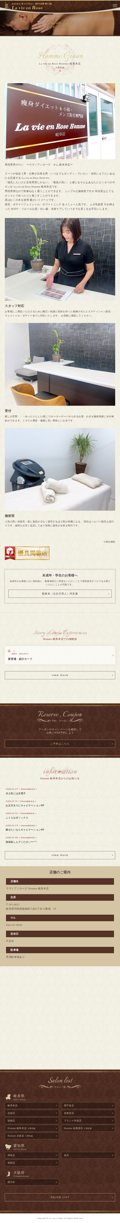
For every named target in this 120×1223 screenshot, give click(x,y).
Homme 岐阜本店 (21, 1128)
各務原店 (69, 1113)
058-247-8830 (14, 925)
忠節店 (11, 1113)
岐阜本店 (13, 1105)
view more (60, 675)
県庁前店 (69, 1105)
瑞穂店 (11, 1120)
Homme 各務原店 (78, 1128)
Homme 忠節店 (20, 1135)
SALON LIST (60, 1197)
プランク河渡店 (73, 1120)
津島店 (11, 1155)
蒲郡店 (11, 1162)
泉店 (66, 1155)
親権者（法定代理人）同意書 (60, 593)
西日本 (11, 1182)
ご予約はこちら (60, 743)
